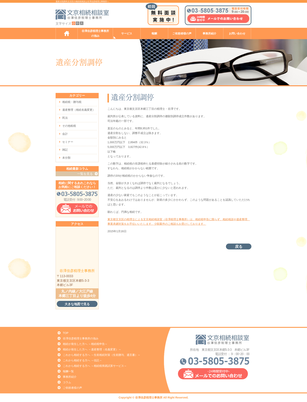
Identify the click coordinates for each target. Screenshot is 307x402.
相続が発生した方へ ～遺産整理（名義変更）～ (92, 349)
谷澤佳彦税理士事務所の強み (95, 33)
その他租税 (69, 125)
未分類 (66, 157)
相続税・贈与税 (71, 101)
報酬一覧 (68, 371)
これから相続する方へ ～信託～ (82, 360)
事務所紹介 (209, 33)
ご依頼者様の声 (181, 33)
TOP (66, 333)
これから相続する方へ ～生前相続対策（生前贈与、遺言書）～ (101, 354)
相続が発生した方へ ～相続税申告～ (85, 343)
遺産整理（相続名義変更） (78, 109)
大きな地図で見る (77, 304)
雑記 (65, 149)
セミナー (67, 141)
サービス (126, 33)
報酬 (154, 33)
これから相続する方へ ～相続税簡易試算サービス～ (95, 365)
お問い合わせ (237, 33)
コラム (67, 382)
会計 (65, 133)
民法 (65, 117)
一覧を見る (85, 173)
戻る (238, 247)
